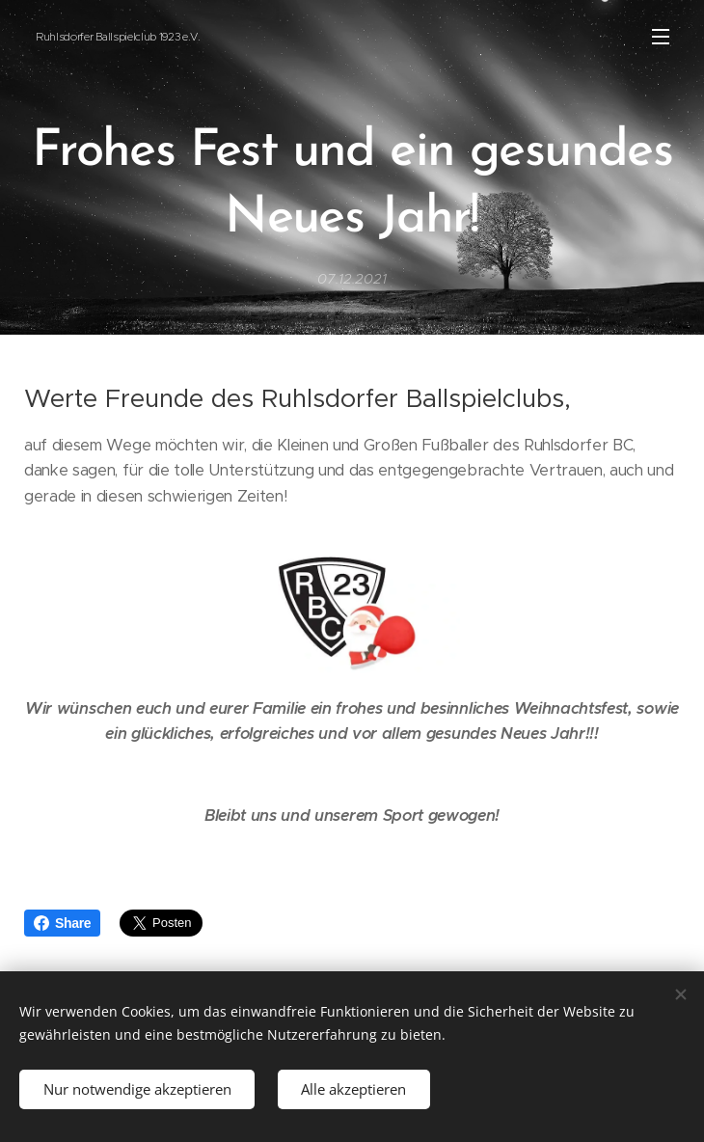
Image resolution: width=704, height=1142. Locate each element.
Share (62, 923)
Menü (660, 37)
